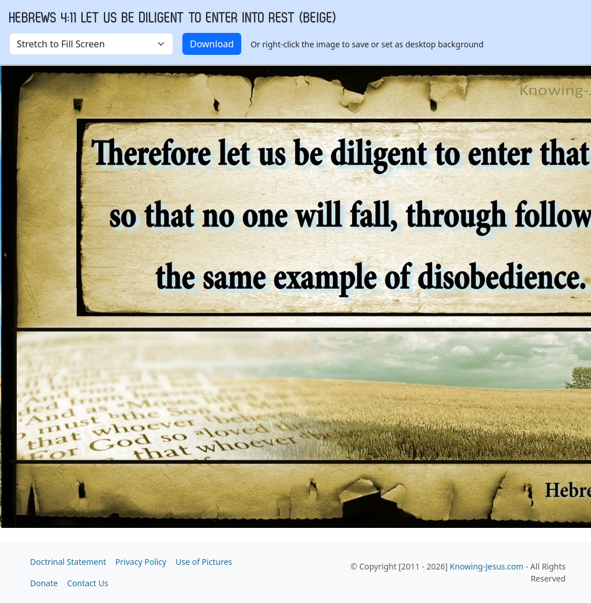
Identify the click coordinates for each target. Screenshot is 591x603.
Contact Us (87, 583)
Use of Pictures (203, 561)
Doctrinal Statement (68, 561)
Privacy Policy (140, 561)
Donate (44, 583)
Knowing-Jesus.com (486, 566)
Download (212, 44)
